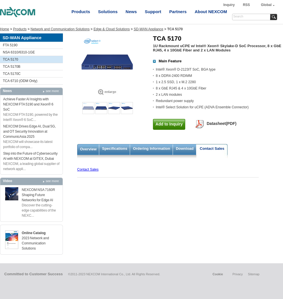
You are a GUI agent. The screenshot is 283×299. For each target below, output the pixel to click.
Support (153, 11)
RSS (246, 5)
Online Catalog (34, 233)
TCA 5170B (11, 67)
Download (185, 148)
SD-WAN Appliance (149, 29)
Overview (88, 149)
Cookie (217, 274)
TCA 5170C (12, 74)
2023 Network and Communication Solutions (35, 243)
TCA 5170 (10, 59)
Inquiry (229, 5)
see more (52, 91)
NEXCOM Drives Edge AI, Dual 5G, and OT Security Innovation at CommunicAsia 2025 (29, 131)
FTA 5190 (10, 45)
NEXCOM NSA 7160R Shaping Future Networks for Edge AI (38, 195)
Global (266, 5)
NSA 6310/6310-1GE (19, 52)
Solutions (107, 11)
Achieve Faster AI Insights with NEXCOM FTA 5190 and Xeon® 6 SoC (28, 104)
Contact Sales (212, 148)
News (131, 11)
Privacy (237, 274)
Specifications (114, 148)
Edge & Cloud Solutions (111, 29)
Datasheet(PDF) (221, 123)
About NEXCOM (211, 11)
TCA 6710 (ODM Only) (20, 81)
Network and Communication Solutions (60, 29)
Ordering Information (151, 148)
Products (80, 11)
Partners (178, 11)
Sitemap (253, 274)
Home (4, 29)
